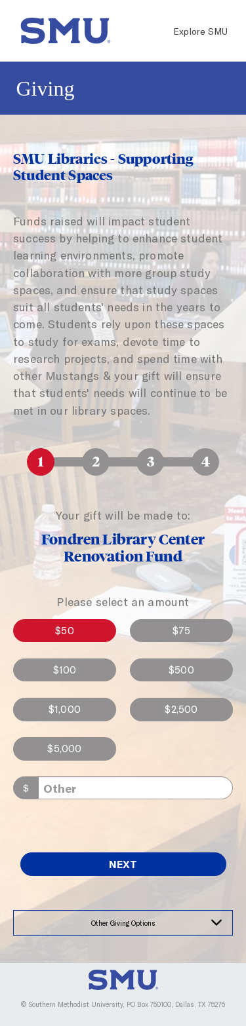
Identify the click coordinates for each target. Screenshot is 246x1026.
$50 (64, 630)
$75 (182, 630)
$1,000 (65, 709)
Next (123, 864)
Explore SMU (200, 31)
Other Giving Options (123, 923)
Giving (45, 88)
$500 (181, 669)
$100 (65, 669)
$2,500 (181, 709)
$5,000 (64, 748)
